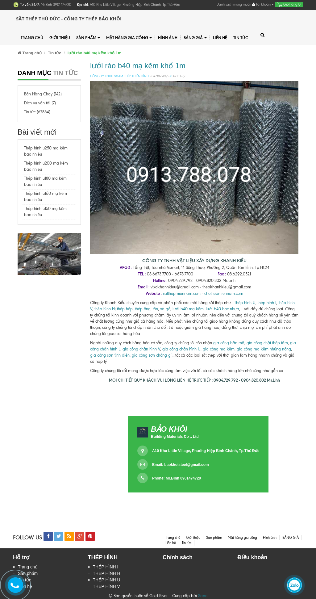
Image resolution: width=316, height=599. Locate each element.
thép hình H (104, 309)
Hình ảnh (167, 37)
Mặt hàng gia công (129, 38)
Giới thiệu (59, 37)
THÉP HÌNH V (106, 586)
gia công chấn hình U (181, 349)
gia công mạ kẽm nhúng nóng (264, 349)
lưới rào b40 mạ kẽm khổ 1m (137, 65)
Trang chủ (28, 566)
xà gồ (165, 309)
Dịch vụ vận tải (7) (40, 103)
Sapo (202, 595)
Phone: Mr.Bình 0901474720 (176, 478)
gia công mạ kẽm (219, 349)
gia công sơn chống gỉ (152, 355)
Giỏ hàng (289, 4)
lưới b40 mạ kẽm (188, 309)
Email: (180, 465)
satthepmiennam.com (182, 293)
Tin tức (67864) (37, 112)
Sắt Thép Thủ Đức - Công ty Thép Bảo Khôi (69, 18)
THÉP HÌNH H (106, 573)
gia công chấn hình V (141, 349)
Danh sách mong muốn (234, 4)
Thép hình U (245, 302)
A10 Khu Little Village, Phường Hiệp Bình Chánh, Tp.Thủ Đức (205, 451)
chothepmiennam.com (223, 293)
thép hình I (266, 302)
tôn (155, 309)
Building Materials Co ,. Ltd (175, 436)
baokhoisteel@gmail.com (186, 465)
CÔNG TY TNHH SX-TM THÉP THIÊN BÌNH (119, 76)
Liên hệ (220, 37)
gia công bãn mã (228, 343)
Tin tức (240, 37)
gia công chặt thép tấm (267, 343)
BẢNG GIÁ (195, 38)
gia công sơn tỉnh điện (110, 355)
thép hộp (125, 309)
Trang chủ (32, 37)
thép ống (143, 309)
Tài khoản (263, 4)
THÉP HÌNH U (106, 579)
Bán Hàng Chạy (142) (43, 94)
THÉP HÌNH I (105, 566)
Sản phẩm (88, 38)
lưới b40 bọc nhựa (222, 309)
